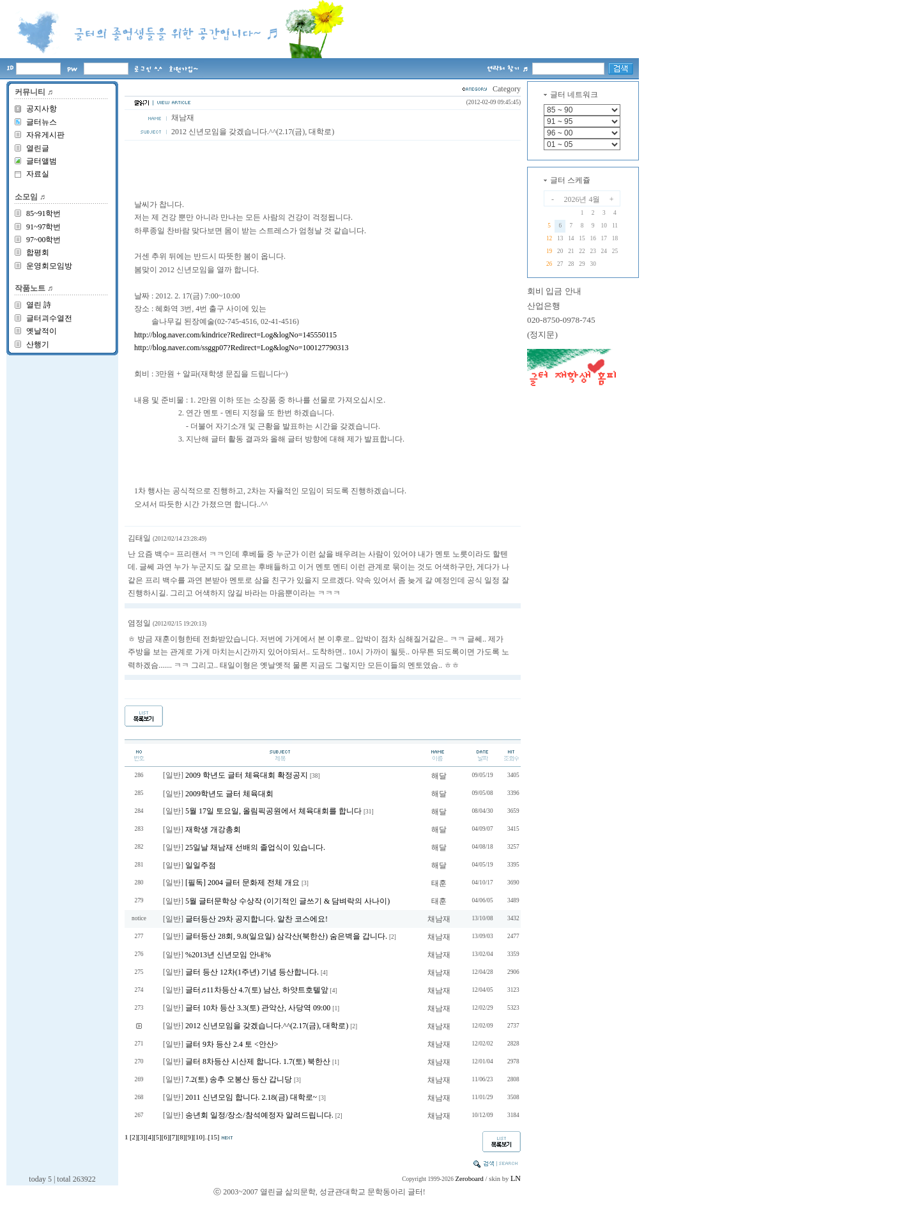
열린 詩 (38, 304)
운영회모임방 (49, 265)
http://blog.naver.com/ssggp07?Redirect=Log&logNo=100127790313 (241, 347)
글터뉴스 (41, 122)
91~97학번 (43, 226)
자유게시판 (45, 134)
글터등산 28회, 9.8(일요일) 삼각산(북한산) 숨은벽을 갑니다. (286, 936)
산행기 (37, 344)
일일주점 (200, 865)
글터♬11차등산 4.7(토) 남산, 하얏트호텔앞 (256, 989)
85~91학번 (43, 213)
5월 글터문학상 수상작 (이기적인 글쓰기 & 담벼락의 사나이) (287, 901)
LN (515, 1178)
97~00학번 (43, 239)
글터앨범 (41, 161)
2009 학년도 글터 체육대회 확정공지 (246, 775)
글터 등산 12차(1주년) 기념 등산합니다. (252, 972)
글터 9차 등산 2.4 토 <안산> (232, 1044)
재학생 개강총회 (213, 829)
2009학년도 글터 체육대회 (229, 793)
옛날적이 (41, 331)
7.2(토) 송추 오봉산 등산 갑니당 (238, 1079)
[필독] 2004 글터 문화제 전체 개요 (242, 882)
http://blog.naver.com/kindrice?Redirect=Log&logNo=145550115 (235, 334)
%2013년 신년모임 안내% (228, 954)
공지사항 (41, 108)
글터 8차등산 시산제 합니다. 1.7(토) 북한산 (257, 1061)
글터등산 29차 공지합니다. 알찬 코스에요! (256, 918)
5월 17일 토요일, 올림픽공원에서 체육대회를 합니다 (273, 810)
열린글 (37, 148)
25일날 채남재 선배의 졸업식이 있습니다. (255, 847)
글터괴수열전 (49, 318)
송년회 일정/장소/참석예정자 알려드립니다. (259, 1115)
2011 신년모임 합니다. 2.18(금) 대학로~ (251, 1097)
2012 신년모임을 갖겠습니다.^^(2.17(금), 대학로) (266, 1025)
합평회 (37, 252)
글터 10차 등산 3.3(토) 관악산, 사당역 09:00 (257, 1007)
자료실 (37, 173)
